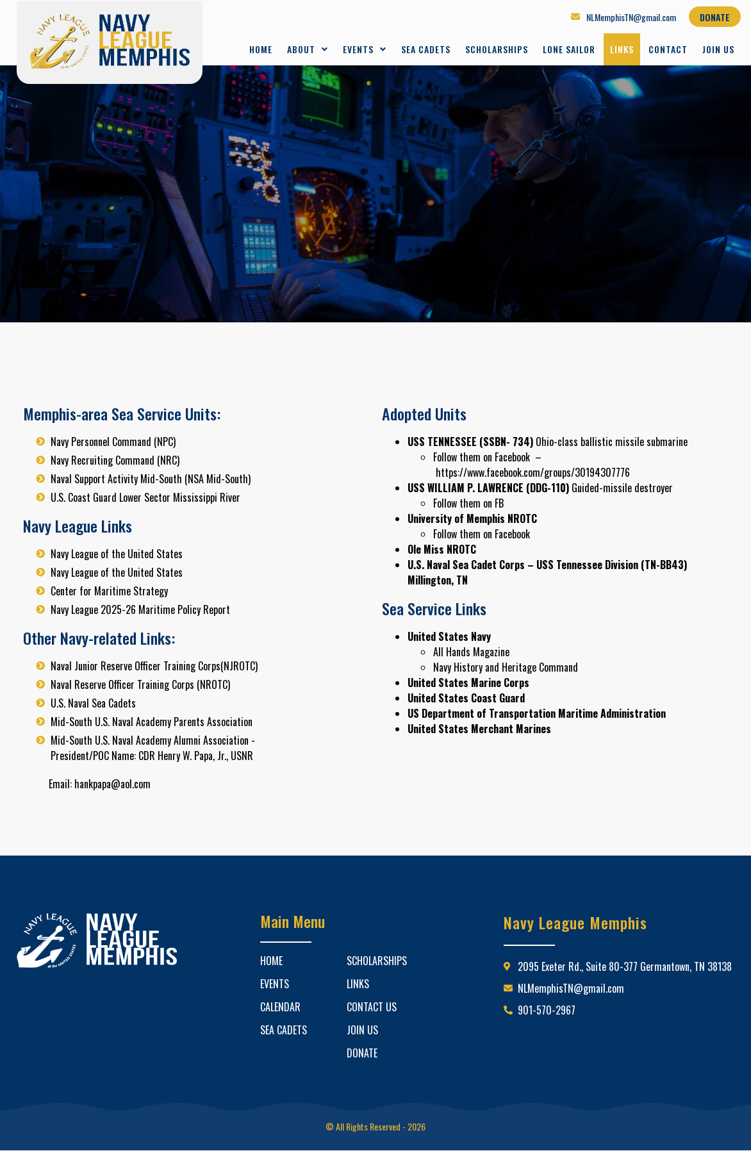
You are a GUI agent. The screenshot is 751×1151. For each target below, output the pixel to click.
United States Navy (449, 636)
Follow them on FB (468, 503)
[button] (307, 49)
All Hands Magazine (471, 651)
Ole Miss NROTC (442, 549)
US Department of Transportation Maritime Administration (537, 713)
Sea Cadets (425, 49)
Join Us (718, 49)
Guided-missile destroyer (540, 487)
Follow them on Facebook (481, 457)
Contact (668, 49)
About (307, 49)
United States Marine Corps (468, 682)
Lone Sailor (569, 49)
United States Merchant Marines (479, 728)
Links (622, 49)
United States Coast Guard (466, 698)
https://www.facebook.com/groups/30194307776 (533, 472)
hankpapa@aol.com (112, 783)
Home (260, 49)
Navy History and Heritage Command (505, 667)
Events (364, 49)
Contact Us (372, 1006)
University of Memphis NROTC (472, 518)
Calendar (280, 1006)
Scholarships (496, 49)
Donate (362, 1053)
